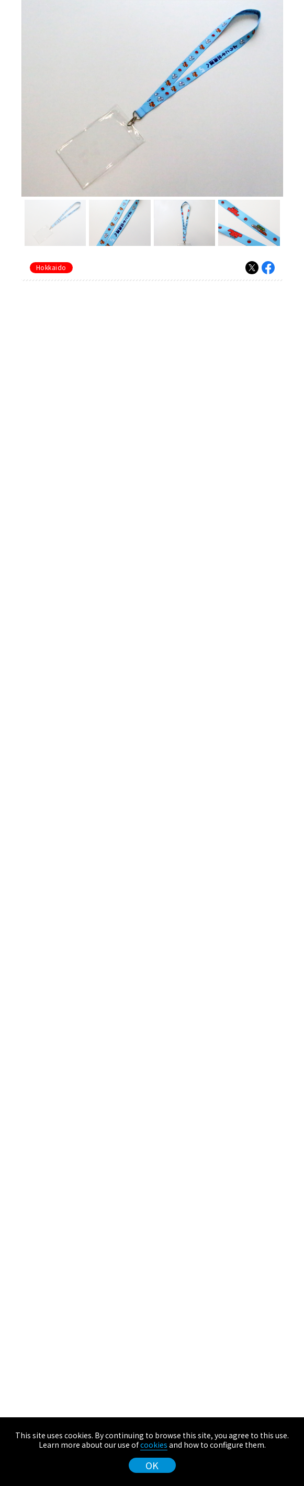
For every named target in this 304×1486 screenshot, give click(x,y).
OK (152, 1465)
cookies (153, 1444)
